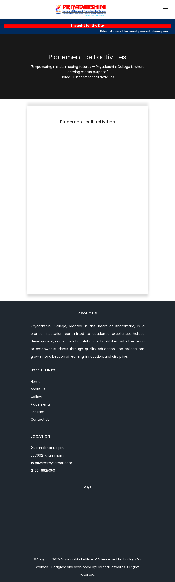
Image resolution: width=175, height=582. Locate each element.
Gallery (36, 396)
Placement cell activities (95, 77)
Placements (41, 404)
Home (65, 77)
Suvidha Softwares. (111, 567)
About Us (38, 389)
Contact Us (40, 419)
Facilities (38, 412)
